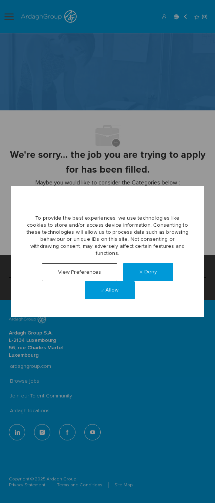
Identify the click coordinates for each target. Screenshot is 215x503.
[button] (80, 272)
